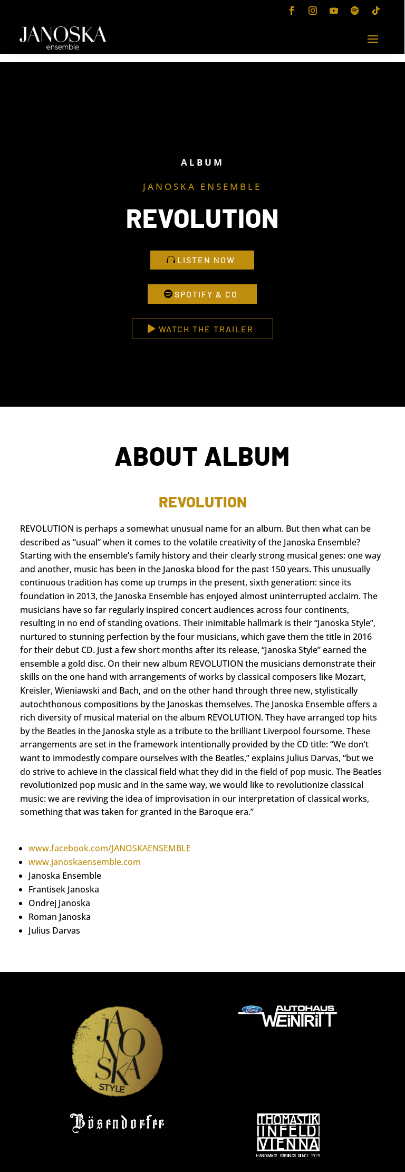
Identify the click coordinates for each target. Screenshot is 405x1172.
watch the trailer (206, 329)
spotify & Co (206, 294)
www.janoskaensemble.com (84, 862)
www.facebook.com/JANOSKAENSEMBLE (109, 848)
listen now (206, 260)
